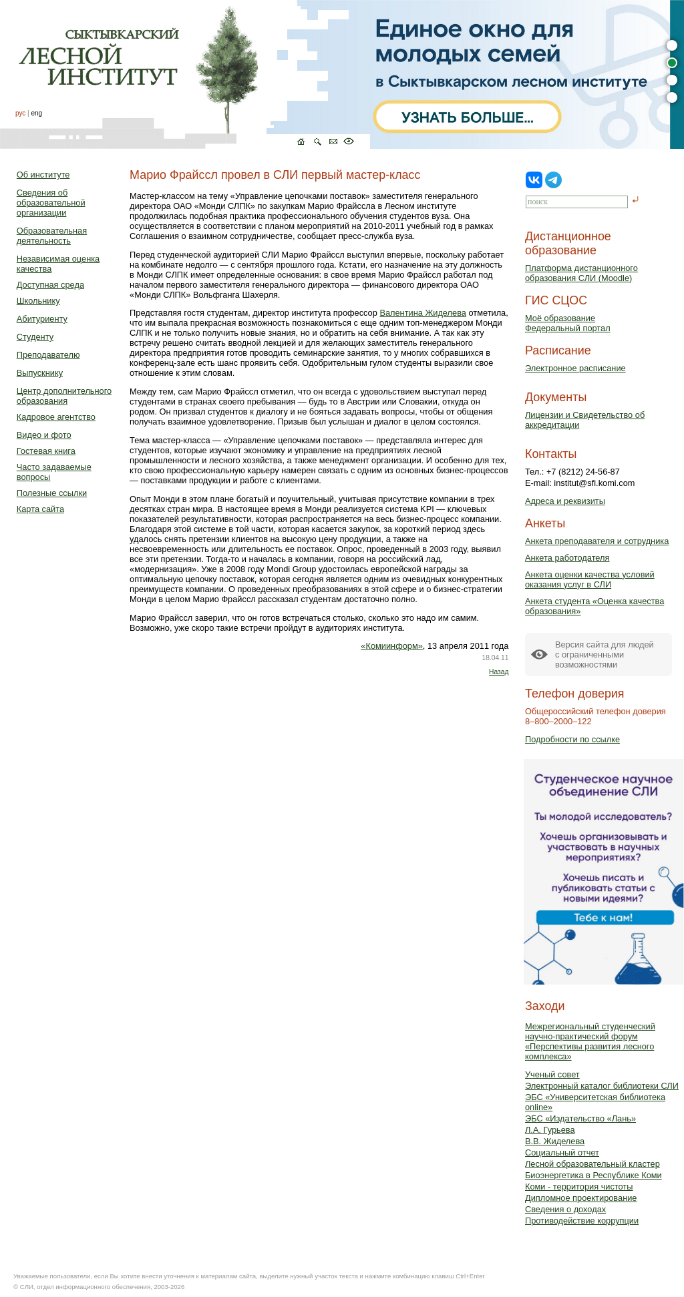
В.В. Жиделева (554, 1141)
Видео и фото (44, 435)
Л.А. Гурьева (550, 1130)
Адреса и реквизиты (565, 501)
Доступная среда (50, 285)
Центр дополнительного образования (64, 396)
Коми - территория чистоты (579, 1187)
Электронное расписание (575, 368)
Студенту (35, 337)
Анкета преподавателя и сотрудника (597, 541)
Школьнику (38, 301)
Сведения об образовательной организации (51, 203)
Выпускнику (40, 373)
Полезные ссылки (52, 493)
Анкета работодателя (567, 558)
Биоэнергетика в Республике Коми (593, 1175)
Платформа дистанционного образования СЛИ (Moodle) (581, 273)
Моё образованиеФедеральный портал (568, 323)
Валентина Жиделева (422, 313)
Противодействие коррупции (582, 1221)
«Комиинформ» (392, 646)
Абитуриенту (42, 319)
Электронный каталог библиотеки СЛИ (602, 1086)
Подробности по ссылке (572, 739)
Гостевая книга (46, 451)
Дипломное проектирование (581, 1198)
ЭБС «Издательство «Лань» (580, 1118)
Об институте (43, 175)
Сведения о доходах (565, 1209)
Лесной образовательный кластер (592, 1164)
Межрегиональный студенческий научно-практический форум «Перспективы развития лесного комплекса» (590, 1041)
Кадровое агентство (56, 417)
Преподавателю (48, 355)
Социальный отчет (562, 1152)
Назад (498, 672)
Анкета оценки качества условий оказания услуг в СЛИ (590, 579)
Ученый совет (552, 1074)
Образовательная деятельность (52, 236)
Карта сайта (40, 509)
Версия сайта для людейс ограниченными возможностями (604, 654)
